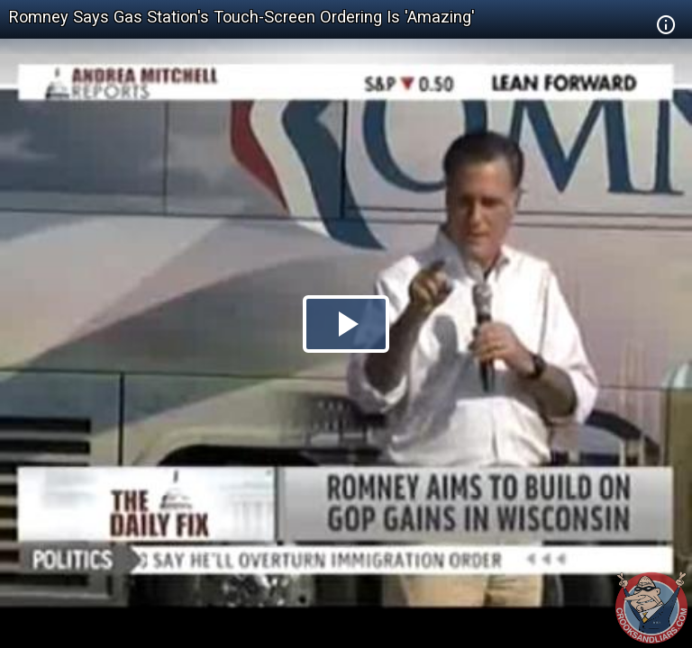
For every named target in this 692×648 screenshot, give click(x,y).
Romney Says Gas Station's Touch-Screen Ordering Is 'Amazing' (242, 16)
